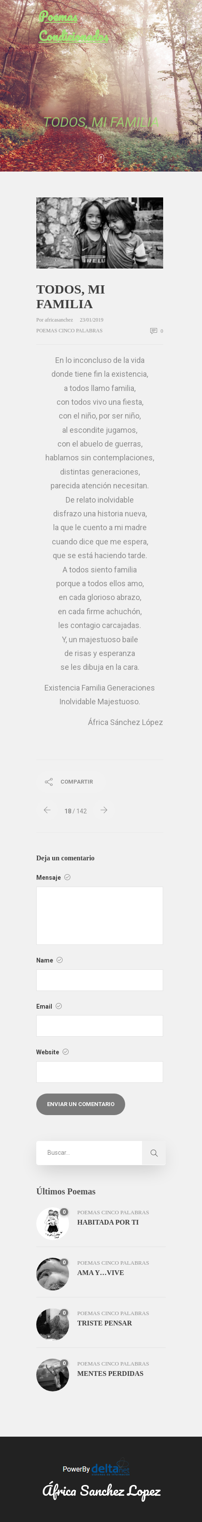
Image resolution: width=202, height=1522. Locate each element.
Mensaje (53, 877)
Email (49, 1006)
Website (52, 1052)
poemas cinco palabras (69, 331)
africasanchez (59, 320)
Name (49, 960)
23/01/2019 (92, 320)
